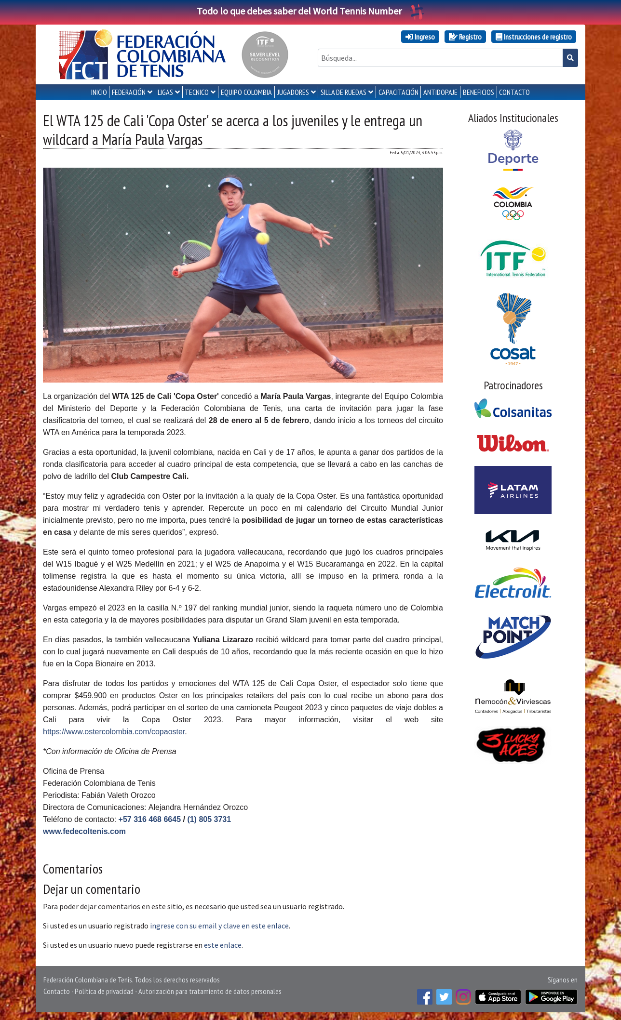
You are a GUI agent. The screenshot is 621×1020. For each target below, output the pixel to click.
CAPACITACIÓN (398, 92)
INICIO (99, 92)
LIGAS (165, 92)
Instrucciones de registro (534, 36)
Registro (465, 36)
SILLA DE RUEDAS (343, 92)
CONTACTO (514, 92)
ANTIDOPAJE (440, 92)
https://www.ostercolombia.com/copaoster (114, 732)
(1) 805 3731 (209, 819)
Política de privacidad (104, 991)
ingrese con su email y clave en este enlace (219, 925)
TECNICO (197, 92)
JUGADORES (293, 92)
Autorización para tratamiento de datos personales (210, 991)
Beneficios (478, 92)
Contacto (56, 991)
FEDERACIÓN (129, 92)
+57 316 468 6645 (150, 819)
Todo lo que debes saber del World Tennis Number (310, 11)
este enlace (223, 945)
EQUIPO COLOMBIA (246, 92)
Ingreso (420, 36)
